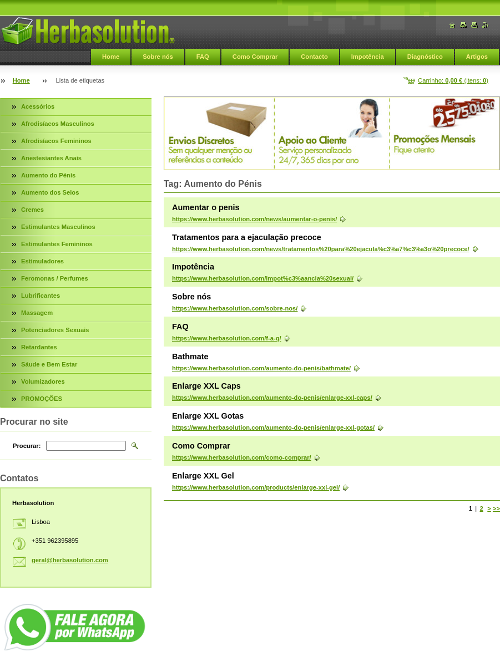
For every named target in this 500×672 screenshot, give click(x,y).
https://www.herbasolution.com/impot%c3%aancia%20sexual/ (262, 278)
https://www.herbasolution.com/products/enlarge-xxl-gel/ (256, 487)
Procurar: (27, 445)
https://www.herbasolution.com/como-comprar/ (241, 457)
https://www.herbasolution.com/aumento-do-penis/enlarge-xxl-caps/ (272, 397)
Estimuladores (42, 261)
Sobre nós (158, 56)
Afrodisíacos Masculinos (57, 123)
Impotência (367, 56)
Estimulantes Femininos (57, 244)
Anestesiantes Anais (51, 158)
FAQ (202, 56)
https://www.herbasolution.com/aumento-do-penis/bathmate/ (261, 368)
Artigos (477, 56)
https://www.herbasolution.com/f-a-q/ (226, 338)
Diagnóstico (425, 56)
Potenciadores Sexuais (55, 330)
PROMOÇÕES (41, 398)
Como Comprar (255, 56)
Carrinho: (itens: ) (453, 80)
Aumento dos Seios (50, 192)
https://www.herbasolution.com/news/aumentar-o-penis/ (254, 219)
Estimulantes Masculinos (58, 226)
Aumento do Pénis (48, 175)
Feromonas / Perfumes (54, 278)
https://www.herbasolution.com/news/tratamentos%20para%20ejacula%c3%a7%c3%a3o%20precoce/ (320, 249)
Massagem (37, 312)
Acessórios (37, 106)
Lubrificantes (40, 295)
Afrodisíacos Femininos (56, 141)
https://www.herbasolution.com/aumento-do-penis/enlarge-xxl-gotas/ (273, 427)
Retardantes (39, 347)
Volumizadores (43, 381)
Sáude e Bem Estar (49, 364)
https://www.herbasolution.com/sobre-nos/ (234, 308)
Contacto (314, 56)
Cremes (32, 209)
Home (110, 56)
